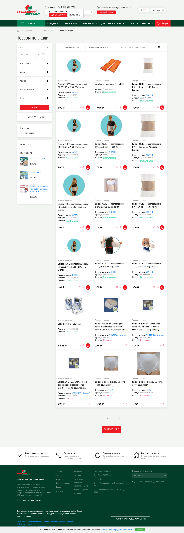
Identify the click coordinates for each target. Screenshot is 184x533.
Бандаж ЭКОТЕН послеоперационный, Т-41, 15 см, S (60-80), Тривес (110, 265)
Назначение (70, 23)
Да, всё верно (58, 15)
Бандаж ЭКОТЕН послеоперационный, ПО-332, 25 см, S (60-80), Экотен (73, 145)
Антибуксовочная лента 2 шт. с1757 (109, 84)
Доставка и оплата (112, 23)
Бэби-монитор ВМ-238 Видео (70, 323)
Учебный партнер (81, 490)
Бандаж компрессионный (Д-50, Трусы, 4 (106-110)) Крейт (110, 383)
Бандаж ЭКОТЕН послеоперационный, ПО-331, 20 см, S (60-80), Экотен (73, 86)
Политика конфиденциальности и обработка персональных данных (45, 521)
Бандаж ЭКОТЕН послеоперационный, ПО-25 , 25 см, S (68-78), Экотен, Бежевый (147, 146)
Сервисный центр (81, 486)
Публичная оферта (24, 524)
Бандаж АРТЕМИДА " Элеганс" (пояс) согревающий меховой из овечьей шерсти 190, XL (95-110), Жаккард (72, 384)
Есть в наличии (72, 98)
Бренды (52, 23)
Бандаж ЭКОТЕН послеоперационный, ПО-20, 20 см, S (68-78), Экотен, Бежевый (147, 87)
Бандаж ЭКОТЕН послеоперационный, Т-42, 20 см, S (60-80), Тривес (147, 265)
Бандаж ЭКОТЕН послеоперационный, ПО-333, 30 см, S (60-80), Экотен (110, 145)
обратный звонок (106, 12)
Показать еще (111, 429)
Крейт (111, 390)
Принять (140, 530)
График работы (35, 172)
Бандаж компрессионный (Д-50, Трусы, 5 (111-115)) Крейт (147, 383)
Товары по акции (66, 31)
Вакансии (78, 472)
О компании (89, 23)
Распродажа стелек (37, 158)
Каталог (31, 23)
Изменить (74, 15)
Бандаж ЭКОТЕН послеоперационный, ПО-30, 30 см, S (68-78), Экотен (147, 205)
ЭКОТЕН (75, 92)
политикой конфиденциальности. (116, 529)
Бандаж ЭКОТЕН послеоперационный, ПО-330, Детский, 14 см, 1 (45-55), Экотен (73, 266)
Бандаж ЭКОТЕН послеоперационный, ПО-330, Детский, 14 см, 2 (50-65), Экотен (73, 206)
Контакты (147, 23)
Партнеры (78, 475)
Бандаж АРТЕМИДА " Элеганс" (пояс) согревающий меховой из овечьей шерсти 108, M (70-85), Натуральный (110, 326)
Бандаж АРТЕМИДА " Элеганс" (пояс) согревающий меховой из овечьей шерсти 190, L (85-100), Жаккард (146, 326)
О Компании (61, 479)
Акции (163, 23)
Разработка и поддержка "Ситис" (130, 519)
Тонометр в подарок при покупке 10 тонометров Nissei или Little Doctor (39, 189)
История (77, 494)
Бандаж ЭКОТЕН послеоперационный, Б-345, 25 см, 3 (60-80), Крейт (110, 205)
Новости (133, 23)
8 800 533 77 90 (68, 7)
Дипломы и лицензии (78, 480)
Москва (51, 7)
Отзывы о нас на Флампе (29, 500)
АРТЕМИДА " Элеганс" (118, 335)
